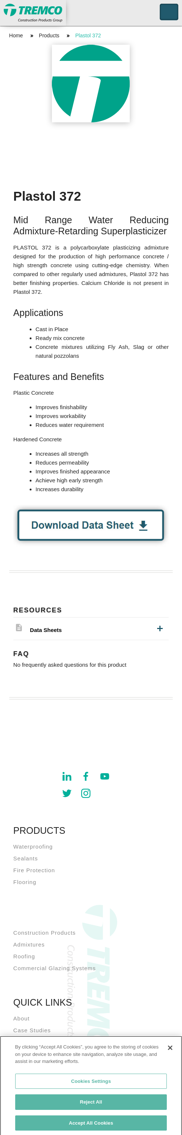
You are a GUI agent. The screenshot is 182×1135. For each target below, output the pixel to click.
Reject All (91, 1104)
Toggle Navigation (169, 12)
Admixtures (29, 944)
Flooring (24, 882)
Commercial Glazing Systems (54, 968)
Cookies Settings (91, 1083)
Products (49, 35)
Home (16, 35)
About (21, 1018)
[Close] (170, 1050)
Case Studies (32, 1030)
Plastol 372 (88, 35)
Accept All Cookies (91, 1125)
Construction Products (44, 933)
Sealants (25, 858)
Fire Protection (34, 870)
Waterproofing (33, 846)
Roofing (24, 956)
